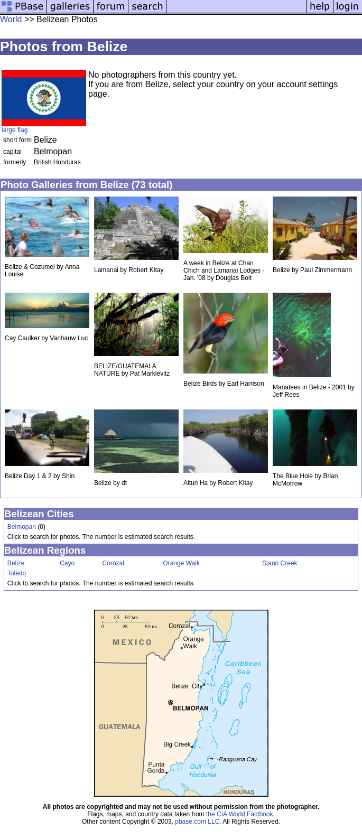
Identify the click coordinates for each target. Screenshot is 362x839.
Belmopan (21, 526)
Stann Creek (280, 563)
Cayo (67, 563)
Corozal (113, 563)
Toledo (16, 573)
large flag (14, 130)
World (11, 19)
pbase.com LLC (197, 821)
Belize (16, 563)
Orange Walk (181, 563)
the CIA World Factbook (239, 814)
